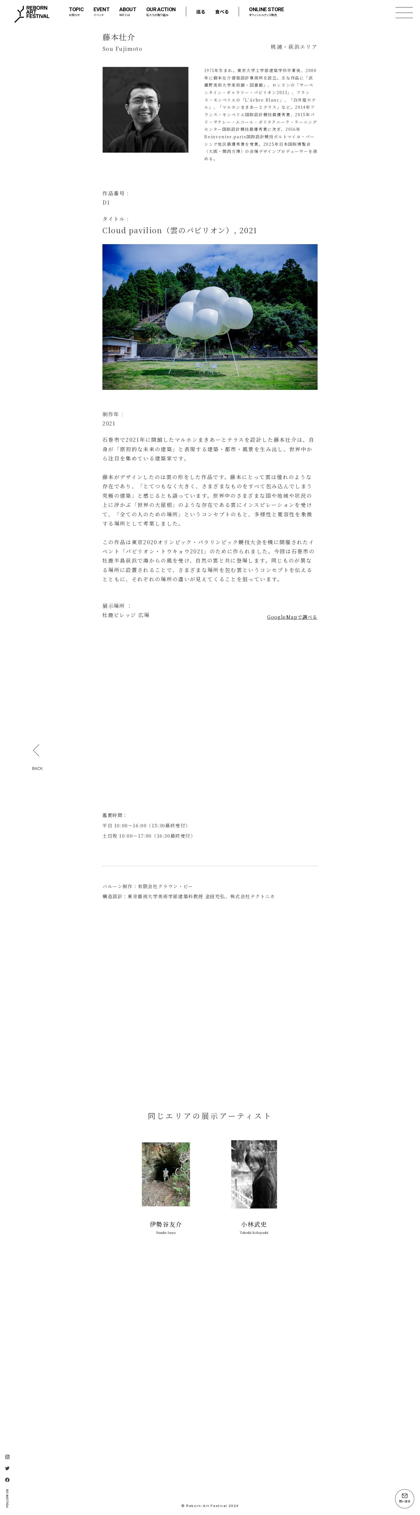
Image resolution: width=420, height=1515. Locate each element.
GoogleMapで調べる (292, 617)
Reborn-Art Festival (31, 14)
